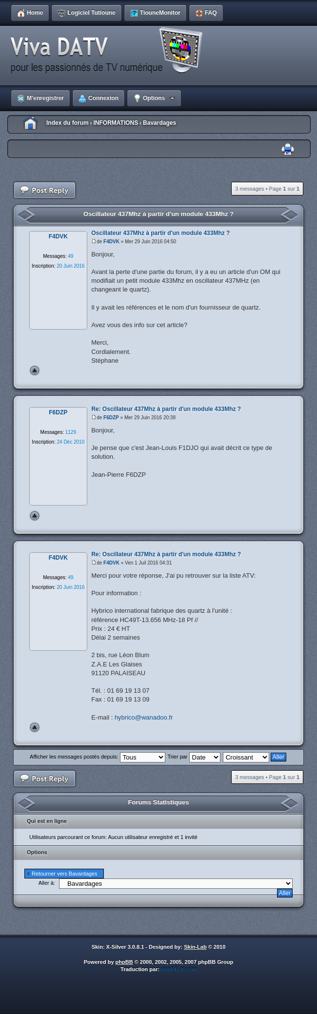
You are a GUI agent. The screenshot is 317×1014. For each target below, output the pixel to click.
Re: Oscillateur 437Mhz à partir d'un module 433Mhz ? (166, 409)
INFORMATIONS (115, 122)
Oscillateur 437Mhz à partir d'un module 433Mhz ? (158, 213)
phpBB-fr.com (179, 969)
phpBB (124, 962)
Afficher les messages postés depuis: (97, 757)
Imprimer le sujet (287, 149)
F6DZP (111, 417)
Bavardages (159, 122)
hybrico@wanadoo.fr (144, 717)
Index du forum (67, 122)
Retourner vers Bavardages (65, 874)
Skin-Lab (195, 947)
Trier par (193, 757)
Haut (34, 370)
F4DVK (111, 241)
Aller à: (47, 883)
